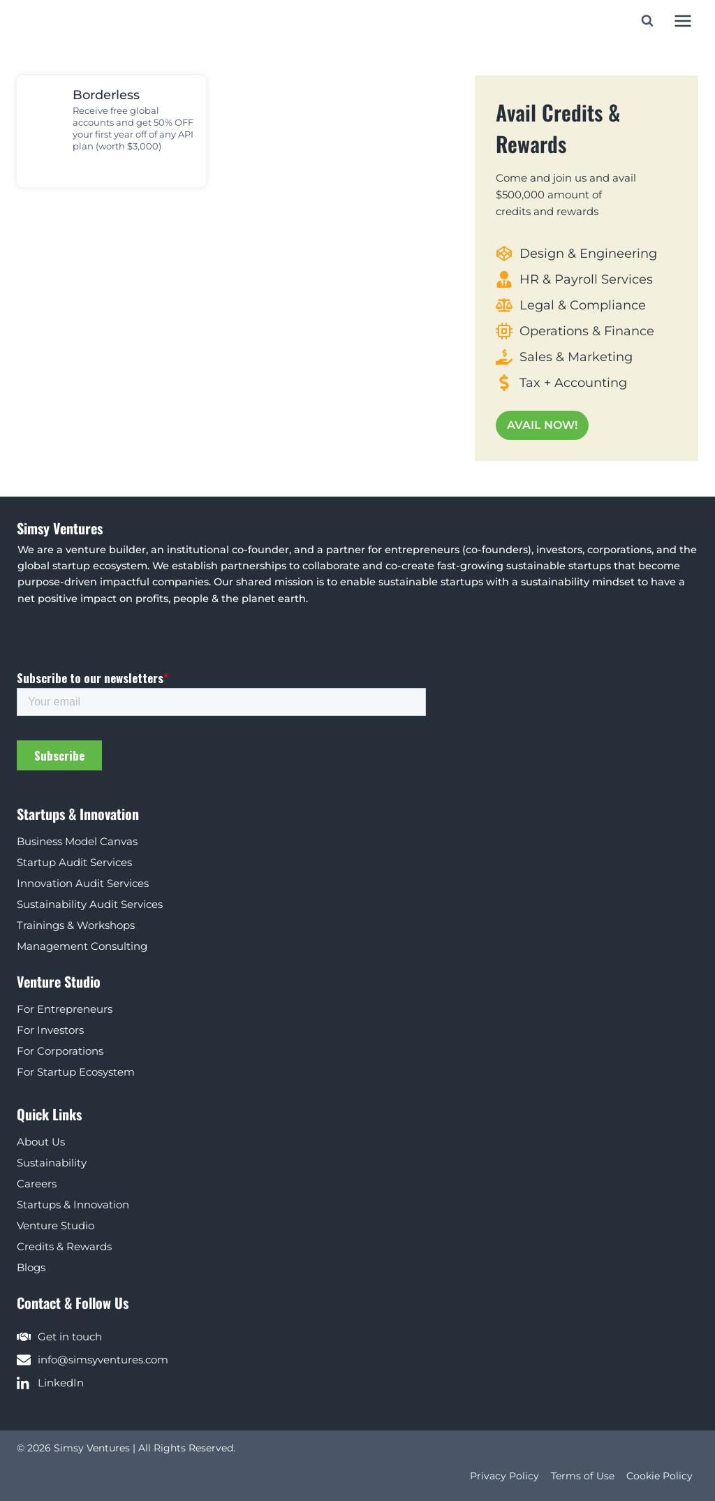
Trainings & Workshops (76, 925)
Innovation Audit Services (83, 883)
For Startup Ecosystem (76, 1071)
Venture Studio (55, 1225)
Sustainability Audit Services (90, 904)
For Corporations (60, 1050)
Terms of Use (582, 1476)
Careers (37, 1183)
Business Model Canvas (77, 841)
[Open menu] (682, 20)
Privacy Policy (504, 1476)
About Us (41, 1141)
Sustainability (52, 1162)
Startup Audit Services (74, 862)
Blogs (31, 1267)
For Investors (50, 1030)
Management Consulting (82, 946)
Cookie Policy (659, 1476)
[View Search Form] (647, 21)
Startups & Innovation (73, 1204)
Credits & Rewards (64, 1246)
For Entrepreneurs (64, 1009)
